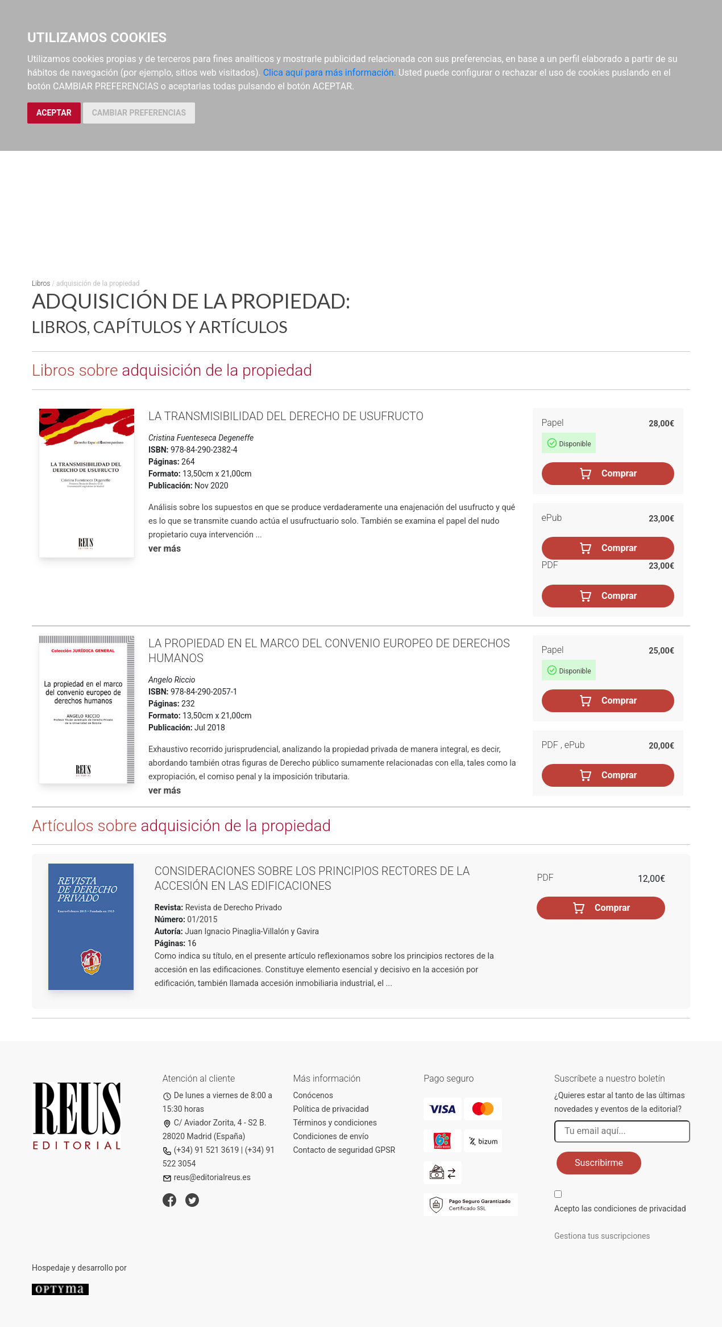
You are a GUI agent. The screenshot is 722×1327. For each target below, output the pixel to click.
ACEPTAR (54, 112)
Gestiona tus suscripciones (602, 1235)
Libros (41, 283)
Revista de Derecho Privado (232, 907)
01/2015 (201, 919)
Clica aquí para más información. (329, 72)
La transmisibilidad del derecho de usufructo (286, 416)
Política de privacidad (331, 1109)
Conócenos (313, 1095)
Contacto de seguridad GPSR (344, 1150)
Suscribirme (599, 1162)
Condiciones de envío (331, 1136)
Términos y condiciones (335, 1122)
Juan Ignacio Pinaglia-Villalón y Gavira (252, 931)
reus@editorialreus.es (207, 1177)
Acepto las (620, 1208)
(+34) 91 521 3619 (201, 1150)
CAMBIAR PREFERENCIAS (139, 112)
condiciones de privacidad (640, 1208)
